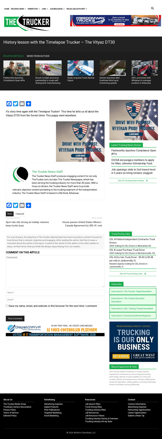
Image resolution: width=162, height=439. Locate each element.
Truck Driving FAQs (93, 407)
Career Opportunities (137, 413)
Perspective (34, 9)
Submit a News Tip (136, 416)
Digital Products (51, 407)
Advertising (49, 399)
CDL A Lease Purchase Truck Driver (127, 250)
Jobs (45, 9)
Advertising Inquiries (53, 404)
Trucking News (18, 9)
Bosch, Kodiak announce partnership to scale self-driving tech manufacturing (47, 80)
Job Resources (57, 9)
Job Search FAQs (92, 404)
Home (6, 9)
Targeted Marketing (52, 413)
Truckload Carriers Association (17, 407)
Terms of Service (10, 413)
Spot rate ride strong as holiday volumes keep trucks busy (27, 224)
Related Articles (13, 56)
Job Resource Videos (94, 416)
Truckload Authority (76, 9)
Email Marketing (51, 416)
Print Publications (52, 410)
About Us (7, 399)
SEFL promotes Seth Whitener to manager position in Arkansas (141, 80)
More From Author (38, 56)
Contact (131, 399)
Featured (20, 214)
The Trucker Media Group (14, 404)
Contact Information (137, 404)
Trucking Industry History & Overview (101, 419)
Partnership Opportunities (139, 410)
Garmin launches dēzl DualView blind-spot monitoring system (110, 80)
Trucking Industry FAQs (95, 410)
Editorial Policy (10, 416)
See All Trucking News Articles (133, 181)
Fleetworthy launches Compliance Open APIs (14, 79)
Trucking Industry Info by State (98, 421)
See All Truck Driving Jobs (133, 274)
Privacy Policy (9, 410)
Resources (90, 399)
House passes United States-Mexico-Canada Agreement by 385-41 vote (82, 224)
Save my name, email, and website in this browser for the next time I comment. (53, 305)
